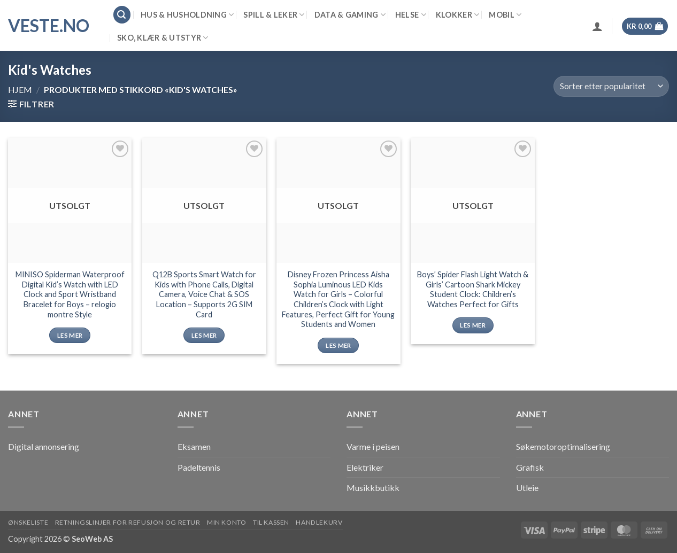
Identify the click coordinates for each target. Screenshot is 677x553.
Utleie (527, 487)
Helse (410, 15)
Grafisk (530, 467)
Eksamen (194, 446)
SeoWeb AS (92, 538)
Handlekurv (319, 522)
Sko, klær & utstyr (163, 38)
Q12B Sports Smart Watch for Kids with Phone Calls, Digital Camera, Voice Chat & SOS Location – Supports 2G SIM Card (204, 294)
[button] (121, 15)
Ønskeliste (28, 522)
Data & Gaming (350, 15)
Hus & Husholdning (187, 15)
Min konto (227, 522)
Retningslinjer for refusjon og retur (128, 522)
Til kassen (271, 522)
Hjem (20, 89)
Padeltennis (199, 467)
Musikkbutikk (373, 487)
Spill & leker (273, 15)
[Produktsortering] (611, 86)
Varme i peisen (373, 446)
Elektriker (365, 467)
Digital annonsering (43, 446)
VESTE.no (48, 25)
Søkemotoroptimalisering (563, 446)
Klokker (458, 15)
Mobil (505, 15)
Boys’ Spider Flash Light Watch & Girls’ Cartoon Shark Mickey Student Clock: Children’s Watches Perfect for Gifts (472, 289)
